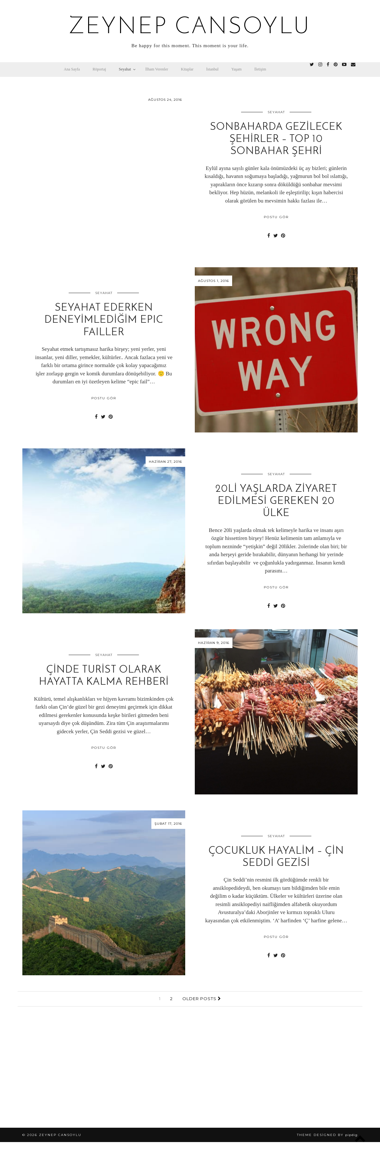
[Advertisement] (190, 1073)
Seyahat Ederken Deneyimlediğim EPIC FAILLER (103, 320)
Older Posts (201, 998)
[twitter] (312, 64)
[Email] (353, 64)
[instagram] (320, 64)
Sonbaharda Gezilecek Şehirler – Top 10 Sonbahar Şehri (276, 139)
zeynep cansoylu (190, 27)
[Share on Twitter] (275, 236)
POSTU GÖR (276, 217)
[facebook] (328, 64)
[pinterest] (336, 64)
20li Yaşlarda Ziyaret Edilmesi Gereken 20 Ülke (276, 501)
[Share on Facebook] (269, 236)
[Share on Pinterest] (283, 236)
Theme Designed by (327, 1135)
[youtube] (344, 64)
